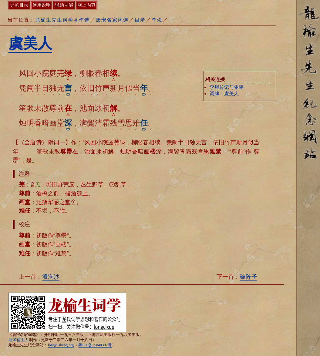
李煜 (157, 19)
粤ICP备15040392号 (95, 345)
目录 (140, 19)
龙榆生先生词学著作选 (62, 19)
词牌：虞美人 (224, 93)
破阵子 (248, 277)
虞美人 (30, 43)
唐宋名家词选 (112, 19)
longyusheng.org (61, 345)
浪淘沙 (50, 277)
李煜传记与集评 (227, 87)
